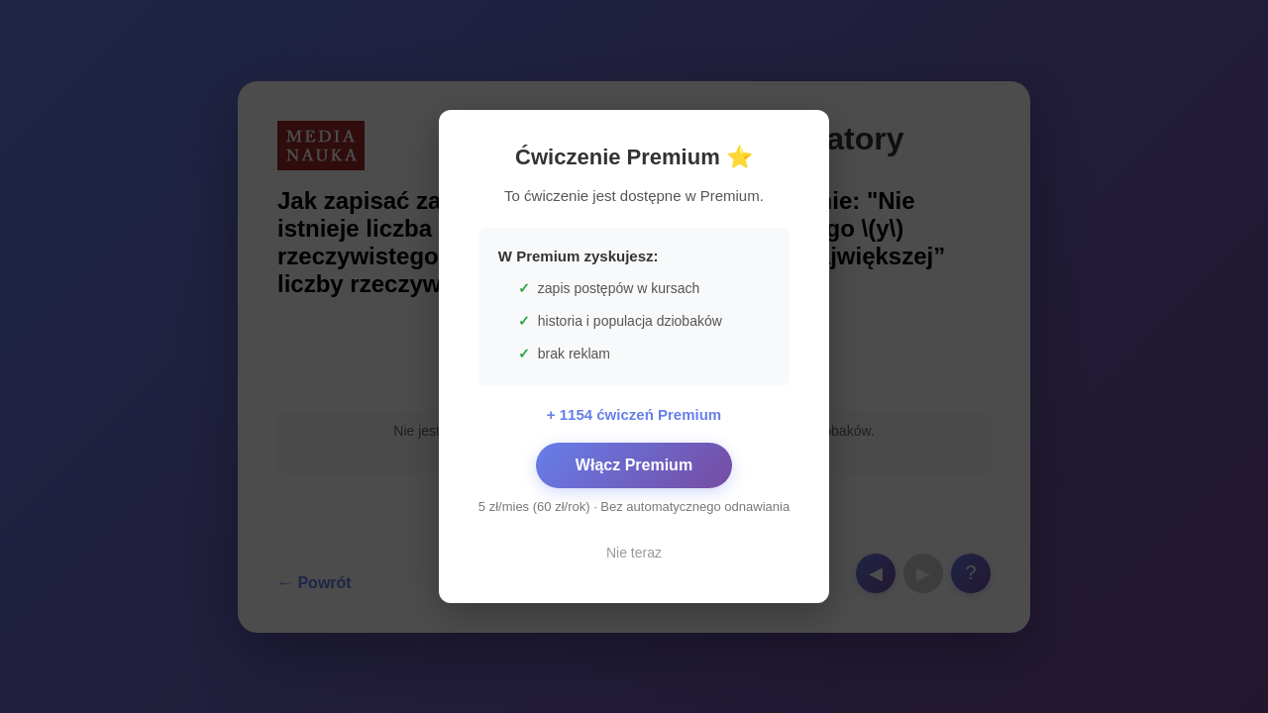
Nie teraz (634, 552)
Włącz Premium (634, 465)
